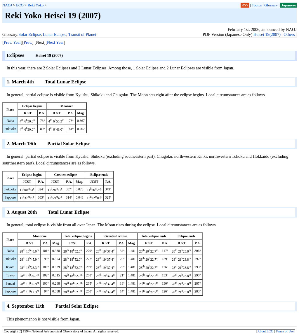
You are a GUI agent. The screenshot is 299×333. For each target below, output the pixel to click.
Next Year (55, 42)
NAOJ (7, 5)
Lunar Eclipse (54, 34)
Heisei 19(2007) (267, 34)
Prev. (28, 42)
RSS (244, 5)
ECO (20, 5)
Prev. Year (12, 42)
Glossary (271, 5)
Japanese (288, 5)
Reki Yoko (36, 5)
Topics (257, 5)
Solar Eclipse (29, 34)
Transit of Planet (82, 34)
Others (289, 34)
